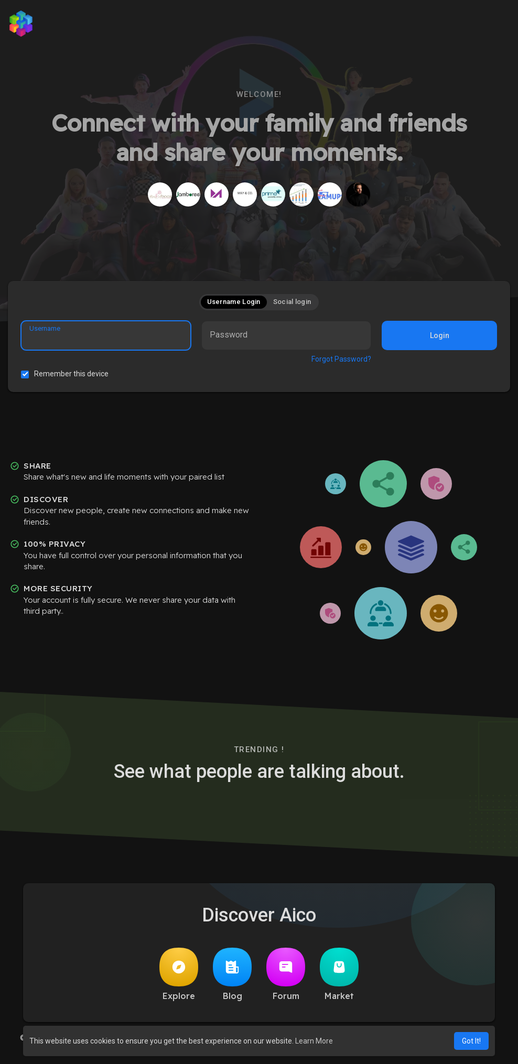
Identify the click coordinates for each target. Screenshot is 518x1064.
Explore (178, 974)
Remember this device (71, 374)
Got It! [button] (471, 1041)
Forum (285, 974)
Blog (232, 974)
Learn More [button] (314, 1041)
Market (339, 974)
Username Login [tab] (234, 302)
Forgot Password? (341, 359)
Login (439, 335)
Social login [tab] (292, 302)
